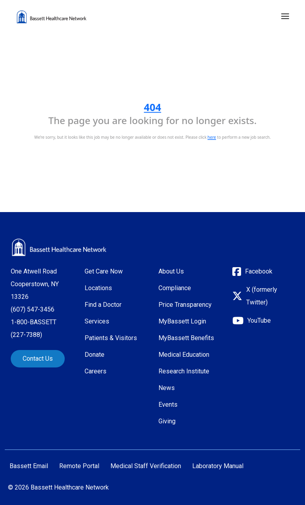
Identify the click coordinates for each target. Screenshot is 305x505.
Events (168, 404)
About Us (171, 271)
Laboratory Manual (217, 466)
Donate (94, 354)
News (166, 388)
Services (97, 321)
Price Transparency (185, 304)
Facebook (258, 271)
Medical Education (183, 354)
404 (152, 107)
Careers (95, 371)
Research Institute (183, 371)
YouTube (259, 320)
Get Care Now (104, 271)
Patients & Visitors (111, 338)
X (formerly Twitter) (261, 296)
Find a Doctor (103, 304)
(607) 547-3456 (32, 309)
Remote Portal (79, 466)
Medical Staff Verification (145, 466)
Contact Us (38, 358)
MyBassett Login (182, 321)
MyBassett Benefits (186, 338)
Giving (167, 421)
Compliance (174, 288)
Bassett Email (29, 466)
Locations (98, 288)
